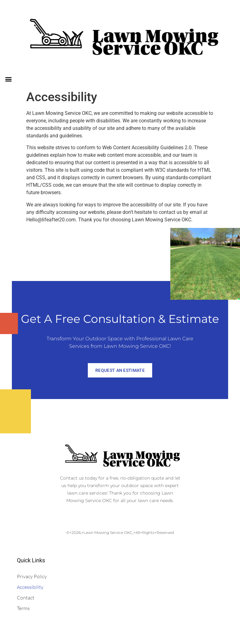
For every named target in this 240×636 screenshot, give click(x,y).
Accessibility (30, 587)
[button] (8, 79)
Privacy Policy (32, 576)
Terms (23, 608)
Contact (25, 597)
